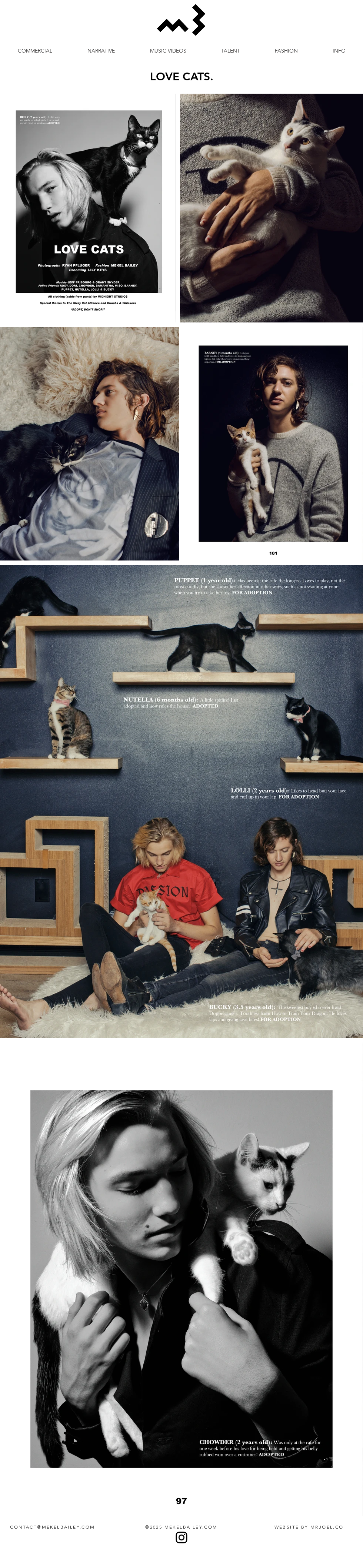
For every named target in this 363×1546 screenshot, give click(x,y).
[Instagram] (181, 1537)
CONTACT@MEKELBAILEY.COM (52, 1527)
